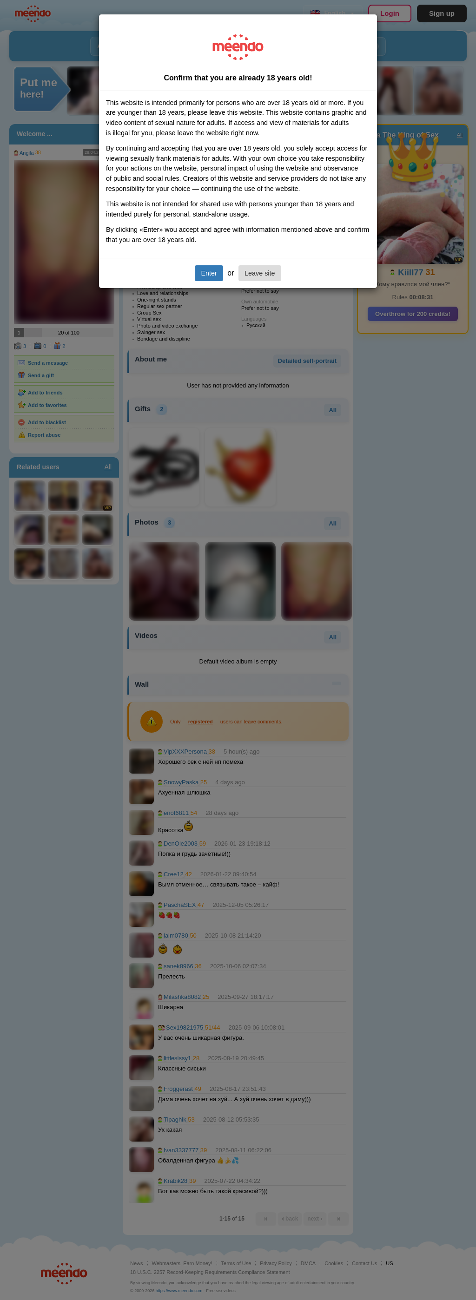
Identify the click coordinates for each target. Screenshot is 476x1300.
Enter (209, 273)
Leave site (260, 273)
